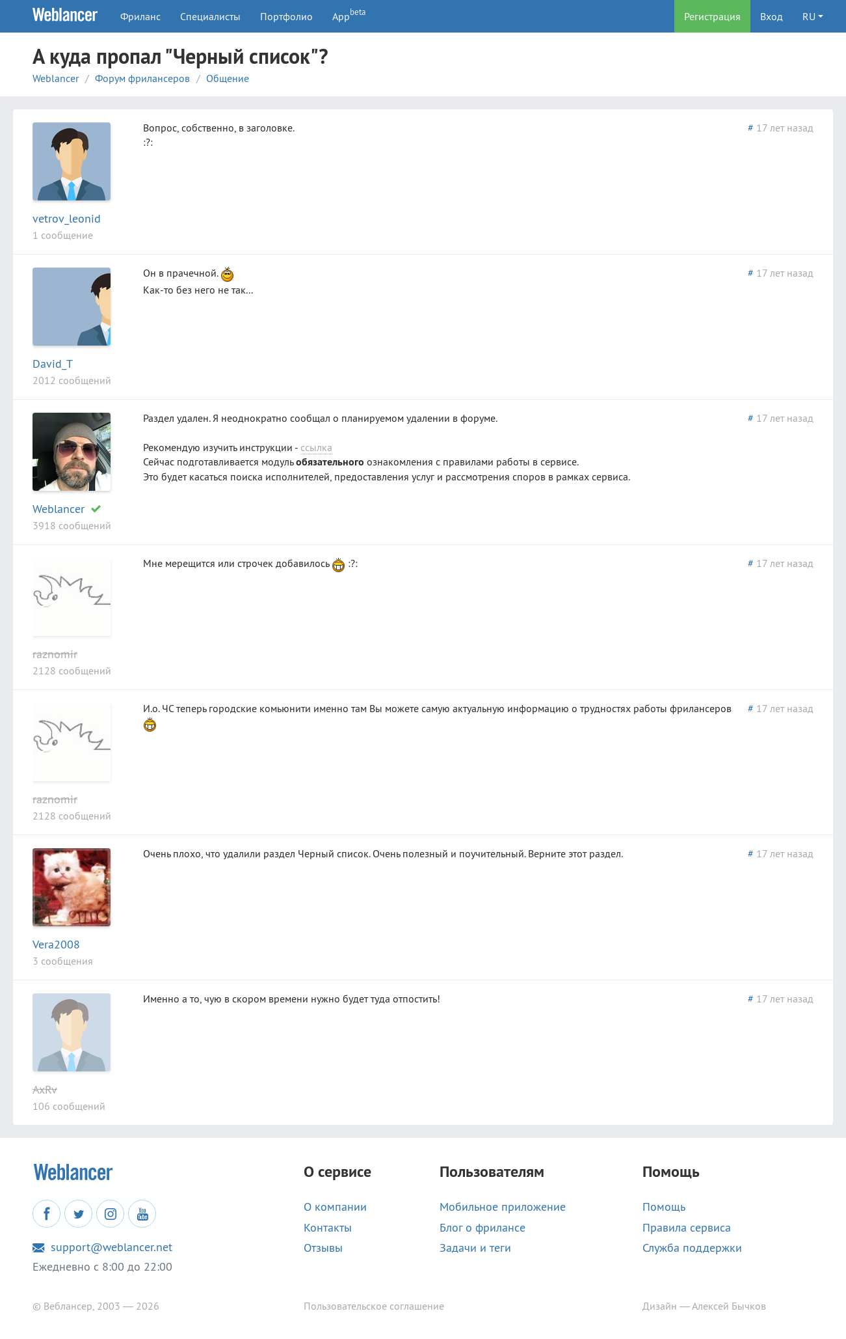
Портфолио (286, 16)
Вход (771, 16)
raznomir (55, 653)
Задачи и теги (475, 1248)
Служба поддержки (692, 1248)
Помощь (663, 1207)
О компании (335, 1207)
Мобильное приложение (503, 1207)
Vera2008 (56, 944)
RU (808, 16)
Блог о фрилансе (482, 1228)
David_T (53, 363)
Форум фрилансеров (142, 78)
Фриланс (140, 16)
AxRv (45, 1089)
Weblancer (56, 78)
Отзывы (323, 1248)
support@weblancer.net (102, 1247)
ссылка (316, 447)
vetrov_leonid (67, 218)
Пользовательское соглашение (374, 1305)
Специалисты (210, 16)
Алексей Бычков (729, 1305)
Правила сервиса (686, 1228)
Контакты (328, 1228)
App (348, 15)
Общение (227, 78)
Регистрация (712, 16)
